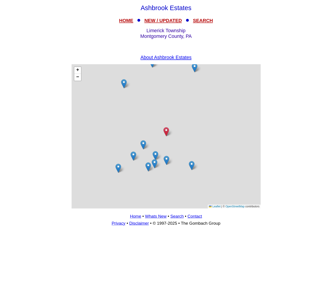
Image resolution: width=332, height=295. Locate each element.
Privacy (118, 223)
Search (177, 216)
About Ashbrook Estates (166, 57)
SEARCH (203, 20)
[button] (118, 168)
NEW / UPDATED (163, 20)
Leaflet (214, 206)
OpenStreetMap (235, 206)
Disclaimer (139, 223)
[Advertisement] (166, 262)
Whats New (156, 216)
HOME (126, 20)
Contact (194, 216)
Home (135, 216)
